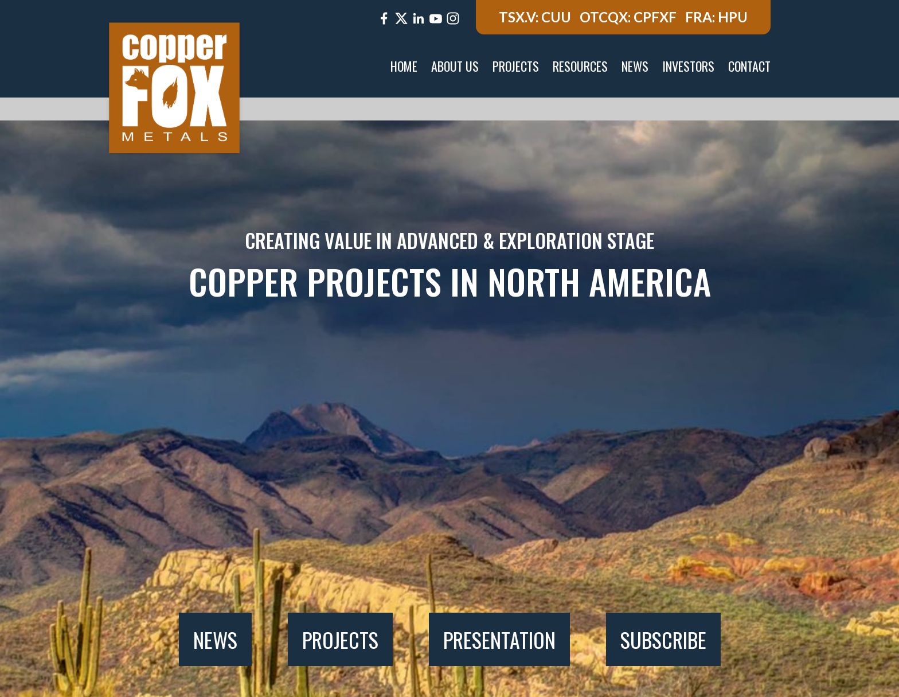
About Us (455, 66)
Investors (688, 66)
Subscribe (663, 639)
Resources (580, 66)
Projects (516, 66)
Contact (749, 66)
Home (403, 66)
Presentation (499, 639)
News (635, 66)
